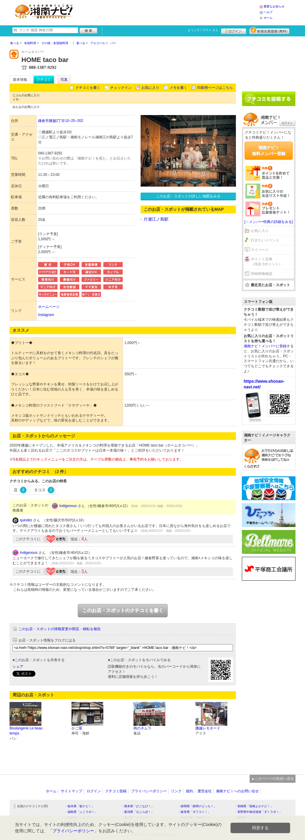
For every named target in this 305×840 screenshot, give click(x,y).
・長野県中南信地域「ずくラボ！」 (258, 811)
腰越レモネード (207, 728)
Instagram (46, 315)
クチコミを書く (87, 88)
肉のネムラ (142, 728)
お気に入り (150, 88)
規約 (189, 791)
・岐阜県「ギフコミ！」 (194, 811)
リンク (176, 791)
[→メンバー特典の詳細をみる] (269, 222)
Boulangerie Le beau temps (26, 730)
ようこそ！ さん (203, 30)
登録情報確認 (261, 274)
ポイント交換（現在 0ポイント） (266, 261)
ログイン (233, 30)
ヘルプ (268, 12)
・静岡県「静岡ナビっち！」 (197, 806)
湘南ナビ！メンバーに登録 (265, 346)
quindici (26, 520)
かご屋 (76, 728)
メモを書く (178, 88)
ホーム (268, 17)
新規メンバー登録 (269, 30)
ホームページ (49, 307)
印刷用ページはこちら (215, 88)
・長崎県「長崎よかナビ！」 (253, 806)
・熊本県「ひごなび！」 (137, 806)
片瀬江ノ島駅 (156, 219)
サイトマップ (71, 791)
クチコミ (44, 80)
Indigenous (68, 506)
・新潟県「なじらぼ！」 (137, 811)
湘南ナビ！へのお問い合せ (237, 791)
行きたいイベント (265, 240)
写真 (64, 80)
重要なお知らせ (274, 6)
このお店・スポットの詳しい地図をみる (188, 196)
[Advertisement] (168, 12)
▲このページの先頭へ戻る (272, 779)
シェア (18, 666)
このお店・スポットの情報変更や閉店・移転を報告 (59, 629)
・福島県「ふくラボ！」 (81, 811)
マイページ (260, 250)
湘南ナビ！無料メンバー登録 (268, 150)
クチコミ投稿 (116, 791)
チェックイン (121, 88)
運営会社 (204, 791)
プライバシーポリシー (149, 791)
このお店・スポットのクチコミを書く (122, 610)
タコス (44, 490)
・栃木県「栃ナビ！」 (79, 806)
